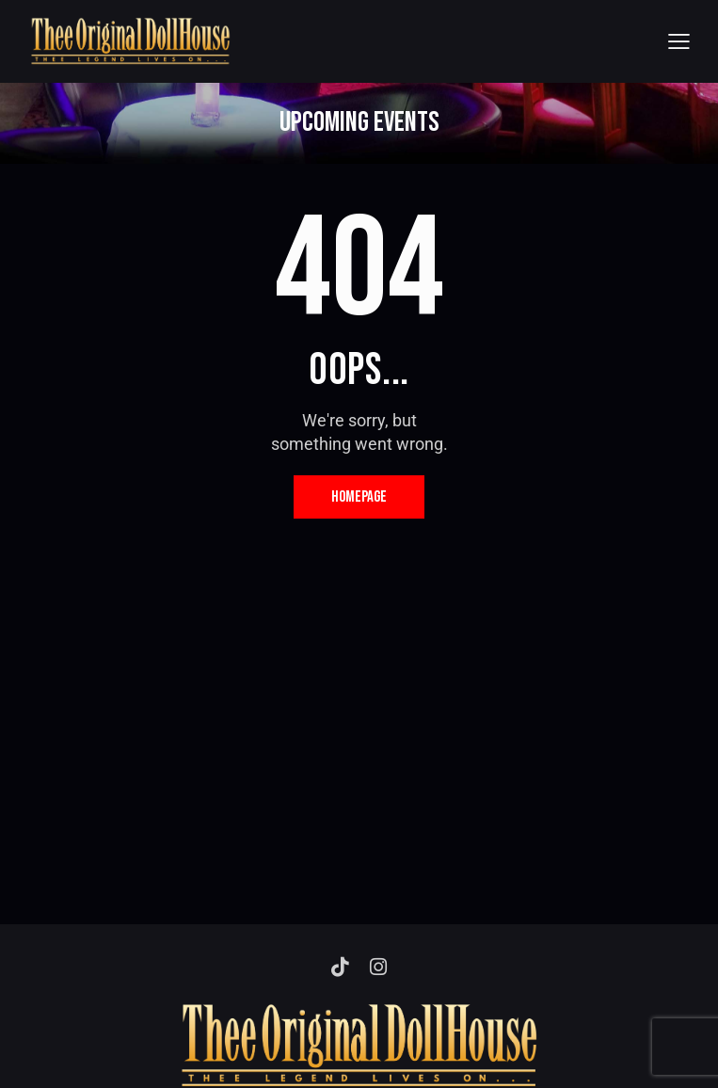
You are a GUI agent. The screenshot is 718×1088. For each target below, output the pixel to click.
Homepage (359, 497)
